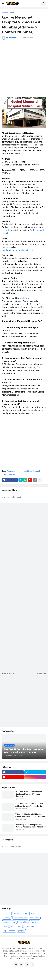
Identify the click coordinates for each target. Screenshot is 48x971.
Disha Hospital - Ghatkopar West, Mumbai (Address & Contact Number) (30, 826)
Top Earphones (9, 931)
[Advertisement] (24, 67)
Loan (5, 926)
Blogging (6, 918)
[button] (3, 3)
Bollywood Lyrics (20, 918)
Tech (19, 926)
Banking (34, 913)
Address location (15, 12)
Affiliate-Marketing (20, 913)
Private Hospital (8, 474)
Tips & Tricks (29, 926)
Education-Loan (9, 922)
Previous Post (8, 674)
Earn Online (34, 918)
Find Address (27, 471)
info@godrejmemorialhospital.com (18, 250)
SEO (12, 926)
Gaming (35, 922)
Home (4, 12)
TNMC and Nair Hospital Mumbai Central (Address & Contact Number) (30, 815)
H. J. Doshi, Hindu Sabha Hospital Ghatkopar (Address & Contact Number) (28, 794)
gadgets (21, 931)
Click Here (24, 298)
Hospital (36, 471)
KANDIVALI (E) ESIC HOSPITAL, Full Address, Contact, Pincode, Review (29, 805)
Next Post (41, 674)
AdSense (6, 913)
